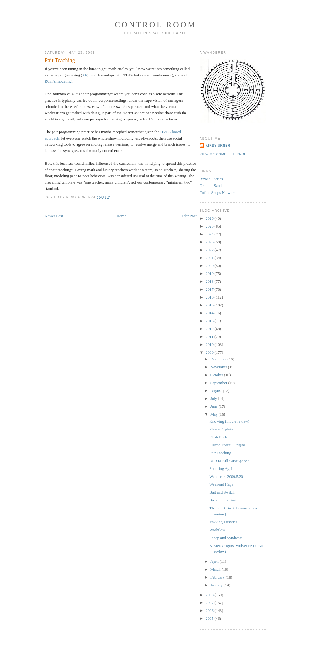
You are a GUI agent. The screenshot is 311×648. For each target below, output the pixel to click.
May (214, 414)
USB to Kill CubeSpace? (229, 460)
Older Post (188, 216)
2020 (210, 265)
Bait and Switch (221, 492)
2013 (210, 321)
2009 (210, 352)
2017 (210, 289)
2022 (210, 250)
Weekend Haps (221, 484)
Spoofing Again (221, 468)
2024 (210, 234)
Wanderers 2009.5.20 (226, 476)
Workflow (217, 530)
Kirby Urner (218, 145)
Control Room (156, 24)
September (219, 382)
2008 (210, 594)
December (219, 359)
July (214, 398)
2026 (210, 218)
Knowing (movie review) (229, 421)
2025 (210, 226)
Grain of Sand (211, 185)
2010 (210, 344)
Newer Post (54, 216)
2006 (210, 610)
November (219, 367)
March (216, 569)
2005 (210, 618)
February (218, 577)
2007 (210, 602)
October (217, 375)
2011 (210, 336)
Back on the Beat (222, 500)
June (214, 406)
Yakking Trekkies (223, 522)
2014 (210, 313)
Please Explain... (222, 429)
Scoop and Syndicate (225, 537)
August (216, 390)
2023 (210, 242)
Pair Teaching (60, 60)
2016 (210, 297)
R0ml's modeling (58, 81)
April (215, 561)
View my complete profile (226, 154)
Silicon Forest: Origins (227, 445)
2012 (210, 328)
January (217, 585)
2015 (210, 305)
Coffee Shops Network (218, 192)
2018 (210, 281)
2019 (210, 273)
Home (121, 216)
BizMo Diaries (211, 179)
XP (84, 75)
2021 (210, 257)
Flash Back (218, 437)
